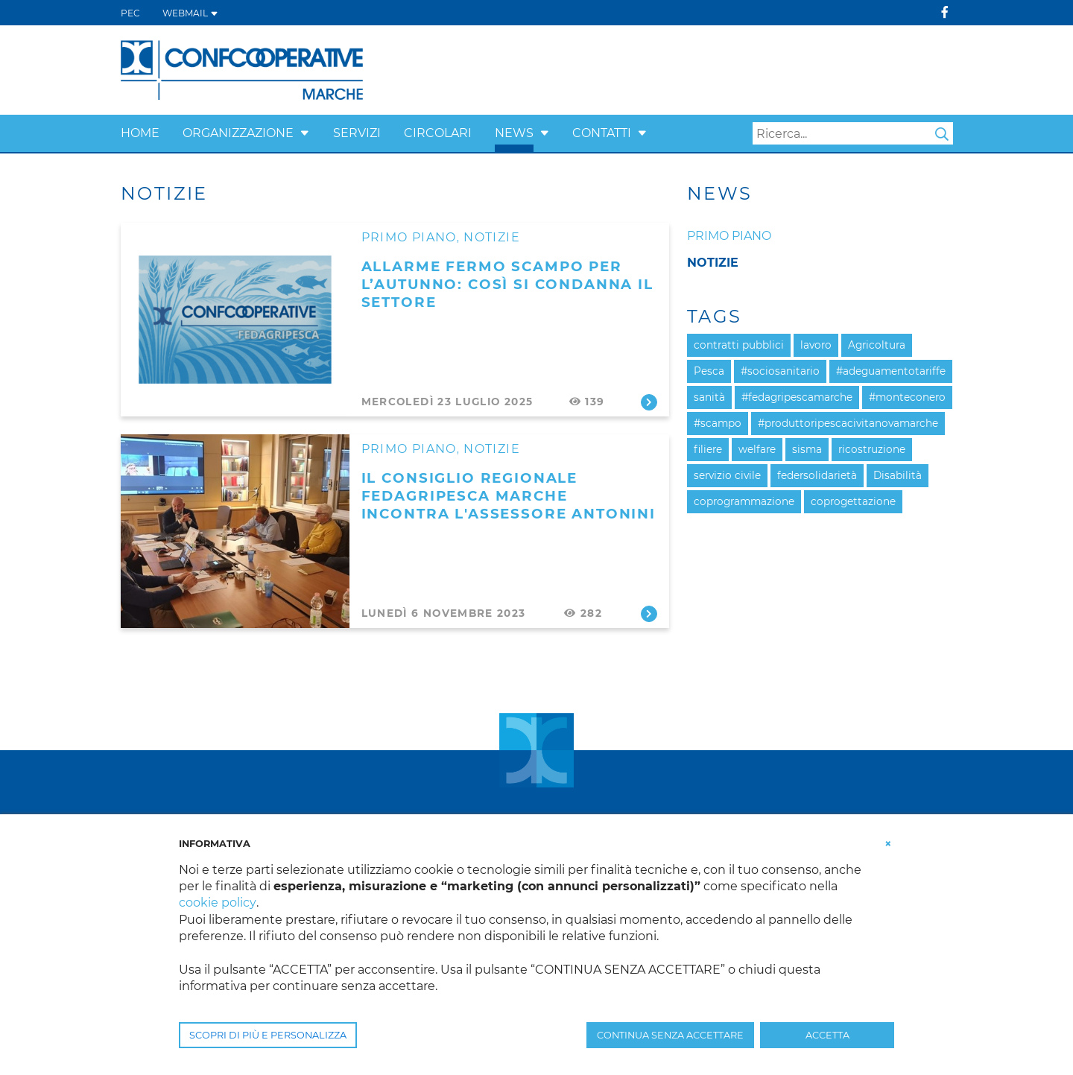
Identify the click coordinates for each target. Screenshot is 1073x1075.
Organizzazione (238, 133)
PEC (130, 13)
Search (942, 134)
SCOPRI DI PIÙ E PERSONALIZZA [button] (267, 1035)
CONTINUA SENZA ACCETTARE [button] (670, 1035)
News (514, 133)
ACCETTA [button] (827, 1035)
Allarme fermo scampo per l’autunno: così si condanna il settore (507, 284)
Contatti (601, 133)
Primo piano (729, 236)
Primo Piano (409, 237)
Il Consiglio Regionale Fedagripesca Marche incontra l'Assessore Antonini (508, 495)
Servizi (357, 133)
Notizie (491, 237)
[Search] (853, 133)
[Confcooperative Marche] (242, 69)
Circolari (438, 133)
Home (140, 133)
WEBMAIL (190, 13)
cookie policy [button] (217, 902)
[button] (305, 133)
